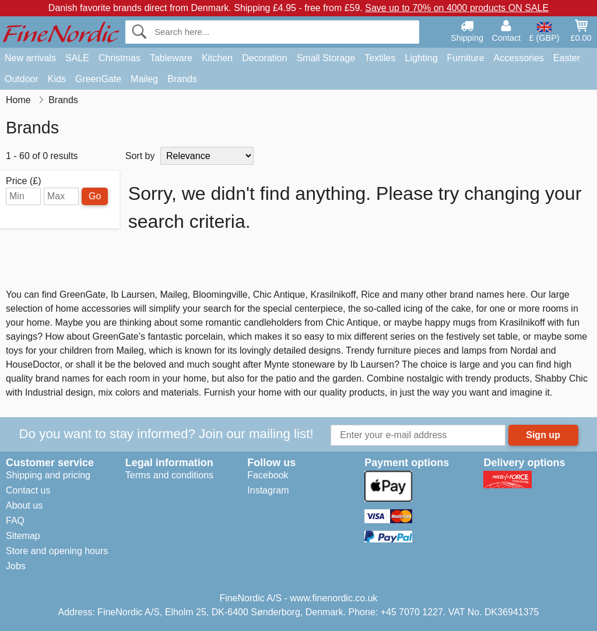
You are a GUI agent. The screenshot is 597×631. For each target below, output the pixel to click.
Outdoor (21, 79)
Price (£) (23, 181)
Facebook (267, 475)
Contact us (28, 490)
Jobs (16, 566)
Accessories (519, 58)
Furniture (465, 58)
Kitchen (217, 58)
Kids (57, 79)
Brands (182, 79)
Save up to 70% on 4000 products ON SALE (457, 8)
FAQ (15, 521)
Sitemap (23, 536)
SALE (77, 58)
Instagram (268, 490)
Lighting (421, 58)
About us (24, 505)
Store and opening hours (57, 551)
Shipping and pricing (48, 475)
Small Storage (326, 58)
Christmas (120, 58)
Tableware (171, 58)
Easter (566, 58)
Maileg (144, 79)
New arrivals (30, 58)
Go (95, 196)
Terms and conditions (169, 475)
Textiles (379, 58)
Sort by (140, 156)
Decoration (264, 58)
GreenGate (98, 79)
